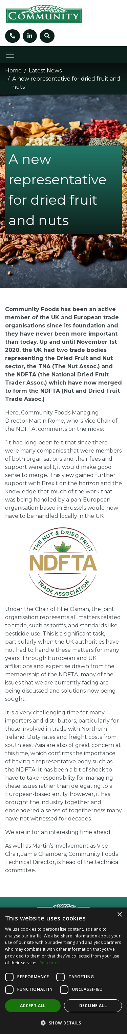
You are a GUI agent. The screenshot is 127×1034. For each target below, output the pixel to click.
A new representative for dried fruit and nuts (66, 82)
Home (13, 70)
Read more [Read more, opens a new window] (51, 963)
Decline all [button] (93, 1005)
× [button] (119, 914)
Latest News (45, 70)
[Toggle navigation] (10, 55)
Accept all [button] (33, 1005)
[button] (63, 1022)
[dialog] (63, 971)
